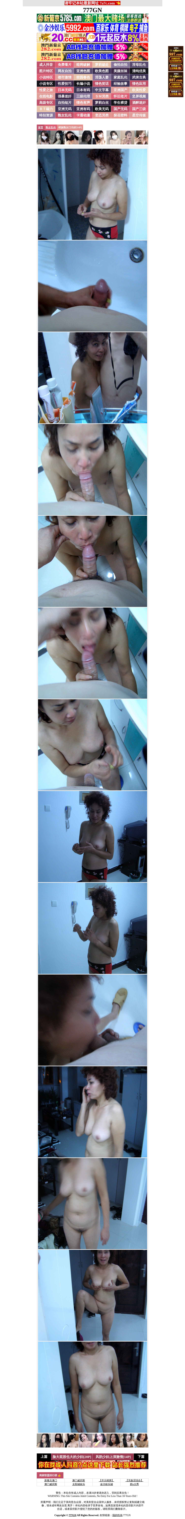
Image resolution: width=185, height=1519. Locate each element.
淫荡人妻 (102, 77)
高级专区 (46, 103)
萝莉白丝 (102, 103)
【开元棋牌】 (106, 1480)
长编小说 (83, 84)
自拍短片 (65, 103)
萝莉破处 (102, 65)
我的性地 (117, 1515)
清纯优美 (139, 71)
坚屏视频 (139, 96)
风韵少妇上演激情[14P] (113, 1457)
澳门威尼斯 (78, 1480)
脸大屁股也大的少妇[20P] (71, 1457)
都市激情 (65, 77)
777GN (92, 10)
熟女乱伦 (65, 115)
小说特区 (46, 77)
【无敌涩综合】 (134, 1480)
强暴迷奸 (65, 96)
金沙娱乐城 (106, 1484)
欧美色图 (102, 71)
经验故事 (120, 84)
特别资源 (46, 115)
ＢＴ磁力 (46, 109)
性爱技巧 (65, 84)
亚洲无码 (65, 109)
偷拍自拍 (120, 65)
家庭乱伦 (120, 77)
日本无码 (65, 90)
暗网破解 (83, 65)
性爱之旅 (46, 90)
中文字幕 (102, 90)
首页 (40, 127)
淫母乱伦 (139, 65)
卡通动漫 (83, 115)
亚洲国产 (120, 90)
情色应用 (139, 84)
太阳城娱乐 (78, 1484)
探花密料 (120, 115)
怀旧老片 (120, 96)
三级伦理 (83, 96)
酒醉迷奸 (139, 103)
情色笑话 (102, 84)
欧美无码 (102, 109)
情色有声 (83, 103)
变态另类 (102, 115)
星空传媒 (139, 115)
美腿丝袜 (120, 71)
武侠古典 (139, 77)
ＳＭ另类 (102, 96)
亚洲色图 (83, 71)
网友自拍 (65, 71)
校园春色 (83, 77)
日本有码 (83, 90)
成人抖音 (46, 65)
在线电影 (46, 96)
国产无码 (120, 109)
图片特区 (46, 71)
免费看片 (65, 65)
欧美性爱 (139, 90)
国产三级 (139, 109)
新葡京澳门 (50, 1480)
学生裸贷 (120, 103)
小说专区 (46, 84)
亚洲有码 (83, 109)
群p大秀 (134, 1484)
